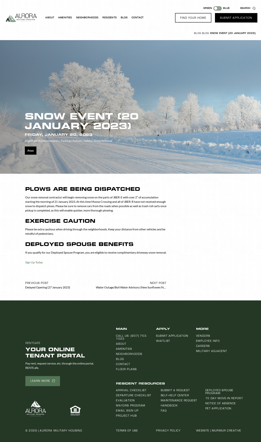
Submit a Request (175, 390)
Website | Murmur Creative (218, 430)
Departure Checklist (133, 395)
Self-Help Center (175, 395)
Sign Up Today (34, 262)
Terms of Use (127, 430)
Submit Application (172, 335)
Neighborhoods (87, 17)
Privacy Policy (168, 430)
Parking (66, 140)
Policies (77, 140)
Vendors (203, 335)
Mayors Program (130, 405)
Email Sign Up (127, 410)
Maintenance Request (179, 400)
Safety (88, 140)
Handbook (169, 405)
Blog (124, 17)
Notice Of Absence (220, 403)
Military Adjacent (211, 351)
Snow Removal (103, 140)
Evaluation (125, 400)
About (49, 17)
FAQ (164, 410)
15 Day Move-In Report (224, 398)
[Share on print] (30, 150)
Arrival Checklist (131, 390)
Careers (203, 346)
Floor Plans (126, 369)
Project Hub (126, 415)
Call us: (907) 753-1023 (131, 337)
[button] (193, 18)
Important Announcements (42, 140)
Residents (109, 17)
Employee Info (208, 340)
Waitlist (163, 340)
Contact (138, 17)
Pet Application (218, 408)
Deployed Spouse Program (219, 392)
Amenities (65, 17)
